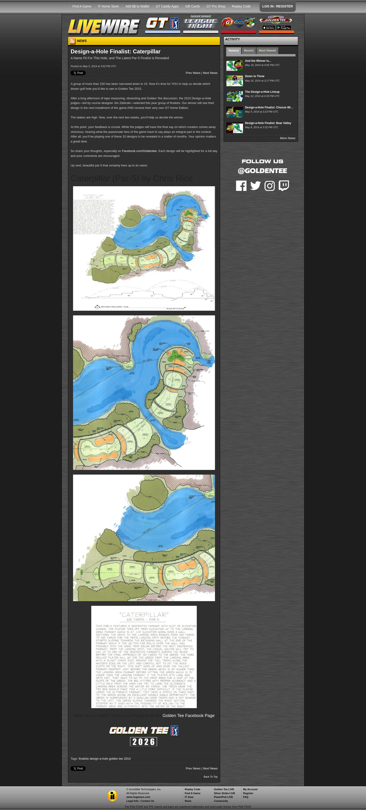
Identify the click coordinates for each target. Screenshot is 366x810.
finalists (84, 758)
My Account (250, 789)
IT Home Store (108, 6)
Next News (210, 73)
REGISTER (284, 6)
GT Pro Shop (215, 6)
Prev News (193, 73)
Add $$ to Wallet (137, 6)
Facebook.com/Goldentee (139, 151)
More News (288, 138)
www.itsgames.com (138, 797)
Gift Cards (192, 6)
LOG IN (268, 6)
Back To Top (211, 776)
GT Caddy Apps (167, 6)
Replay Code (241, 6)
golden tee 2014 (120, 758)
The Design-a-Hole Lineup (262, 91)
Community (221, 801)
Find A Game (81, 6)
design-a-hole (99, 758)
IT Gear (189, 797)
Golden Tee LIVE (224, 789)
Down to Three (254, 76)
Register (248, 793)
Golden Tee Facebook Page (189, 715)
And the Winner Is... (258, 60)
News (188, 801)
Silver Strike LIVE (224, 793)
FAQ (245, 797)
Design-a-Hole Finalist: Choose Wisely (270, 107)
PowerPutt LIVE (223, 797)
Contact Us (147, 801)
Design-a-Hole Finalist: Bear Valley (268, 123)
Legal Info (132, 801)
